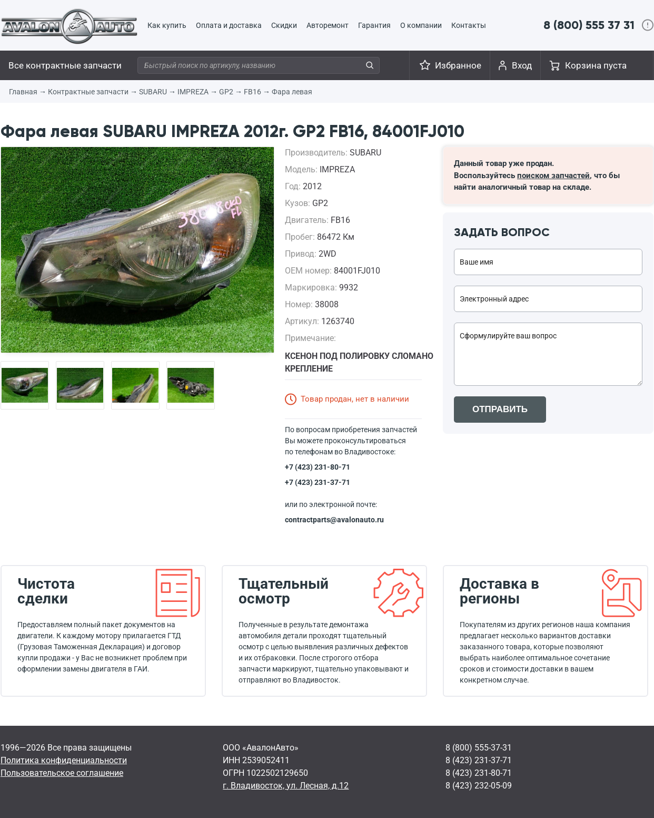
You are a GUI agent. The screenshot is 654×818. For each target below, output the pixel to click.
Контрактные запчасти (88, 91)
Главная (23, 91)
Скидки (284, 25)
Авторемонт (327, 25)
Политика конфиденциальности (64, 760)
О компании (421, 25)
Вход (522, 65)
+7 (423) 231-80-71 (317, 467)
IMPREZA (193, 91)
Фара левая (292, 91)
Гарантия (374, 25)
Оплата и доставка (229, 25)
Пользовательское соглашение (62, 773)
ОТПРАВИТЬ (500, 409)
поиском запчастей (553, 175)
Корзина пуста (596, 65)
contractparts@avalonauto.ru (334, 519)
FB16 (252, 91)
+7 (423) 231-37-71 (317, 482)
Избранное (458, 65)
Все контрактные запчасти (65, 65)
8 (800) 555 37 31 (589, 25)
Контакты (468, 25)
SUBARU (153, 91)
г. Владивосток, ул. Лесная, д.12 (286, 786)
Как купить (166, 25)
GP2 (226, 91)
